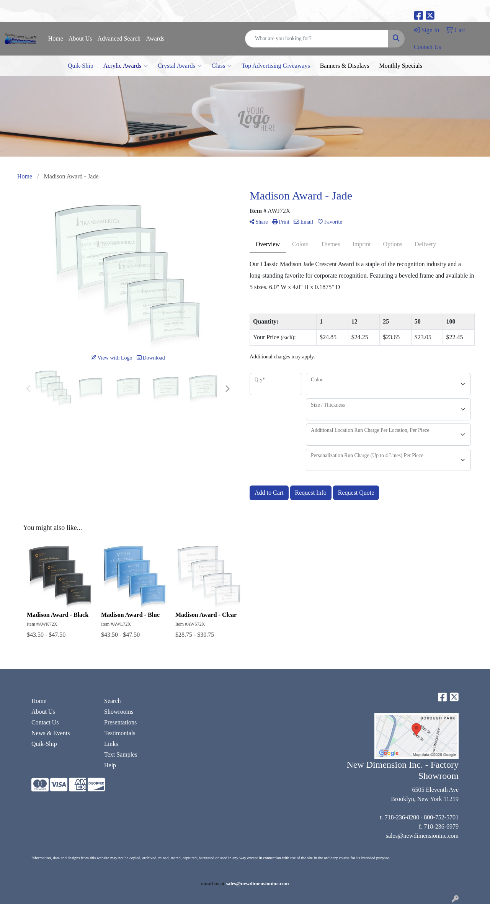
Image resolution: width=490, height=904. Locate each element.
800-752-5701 (441, 817)
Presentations (120, 722)
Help (110, 765)
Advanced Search (119, 38)
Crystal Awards (180, 65)
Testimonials (120, 733)
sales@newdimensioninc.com (422, 835)
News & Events (50, 733)
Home (55, 38)
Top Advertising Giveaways (276, 65)
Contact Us (45, 722)
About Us (80, 38)
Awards (155, 38)
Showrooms (118, 711)
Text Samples (120, 754)
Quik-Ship (80, 65)
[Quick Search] (317, 38)
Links (111, 744)
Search (112, 701)
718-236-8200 (402, 817)
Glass (222, 65)
